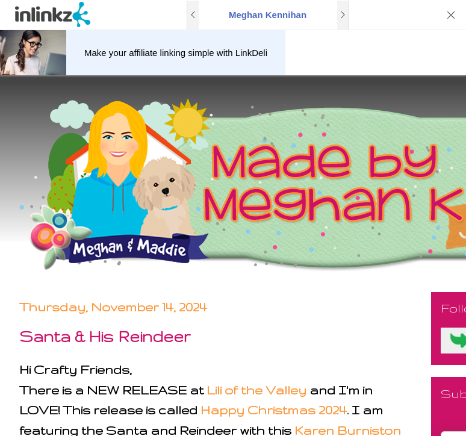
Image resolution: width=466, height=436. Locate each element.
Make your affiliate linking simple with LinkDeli (175, 53)
